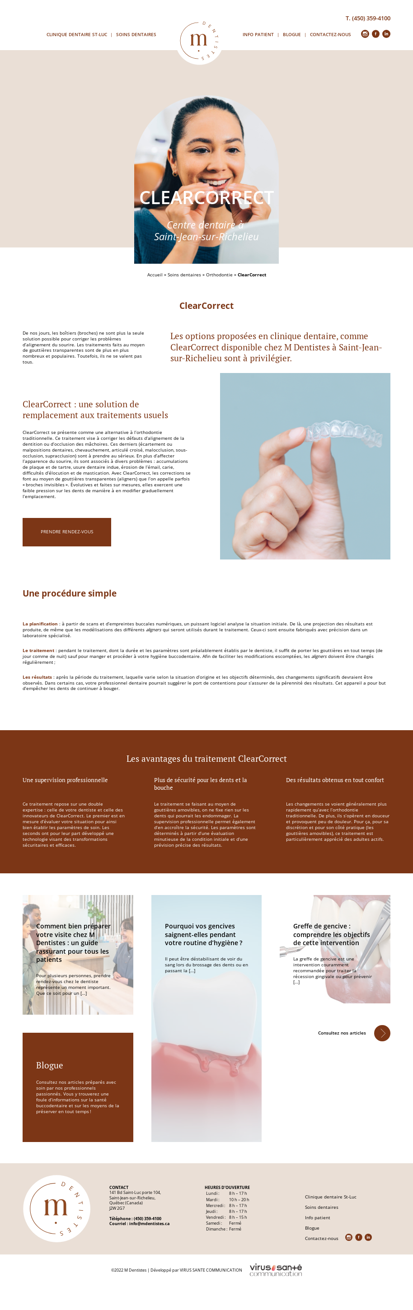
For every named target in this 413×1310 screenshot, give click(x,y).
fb (376, 34)
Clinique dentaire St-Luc (77, 34)
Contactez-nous (330, 34)
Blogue (292, 34)
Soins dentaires (136, 34)
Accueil (155, 275)
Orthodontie (219, 275)
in (386, 34)
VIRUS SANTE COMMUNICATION (211, 1270)
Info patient (258, 34)
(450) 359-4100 (147, 1218)
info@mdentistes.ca (149, 1223)
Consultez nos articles (342, 1033)
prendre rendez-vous (67, 532)
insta (365, 34)
